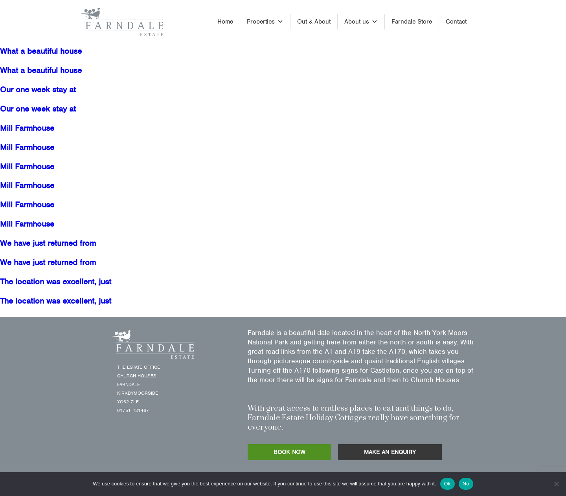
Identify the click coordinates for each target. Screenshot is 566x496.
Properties (265, 21)
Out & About (314, 22)
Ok (447, 484)
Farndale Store (411, 22)
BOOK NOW (289, 452)
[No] (556, 484)
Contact (456, 22)
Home (225, 22)
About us (361, 21)
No (466, 484)
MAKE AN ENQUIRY (390, 452)
